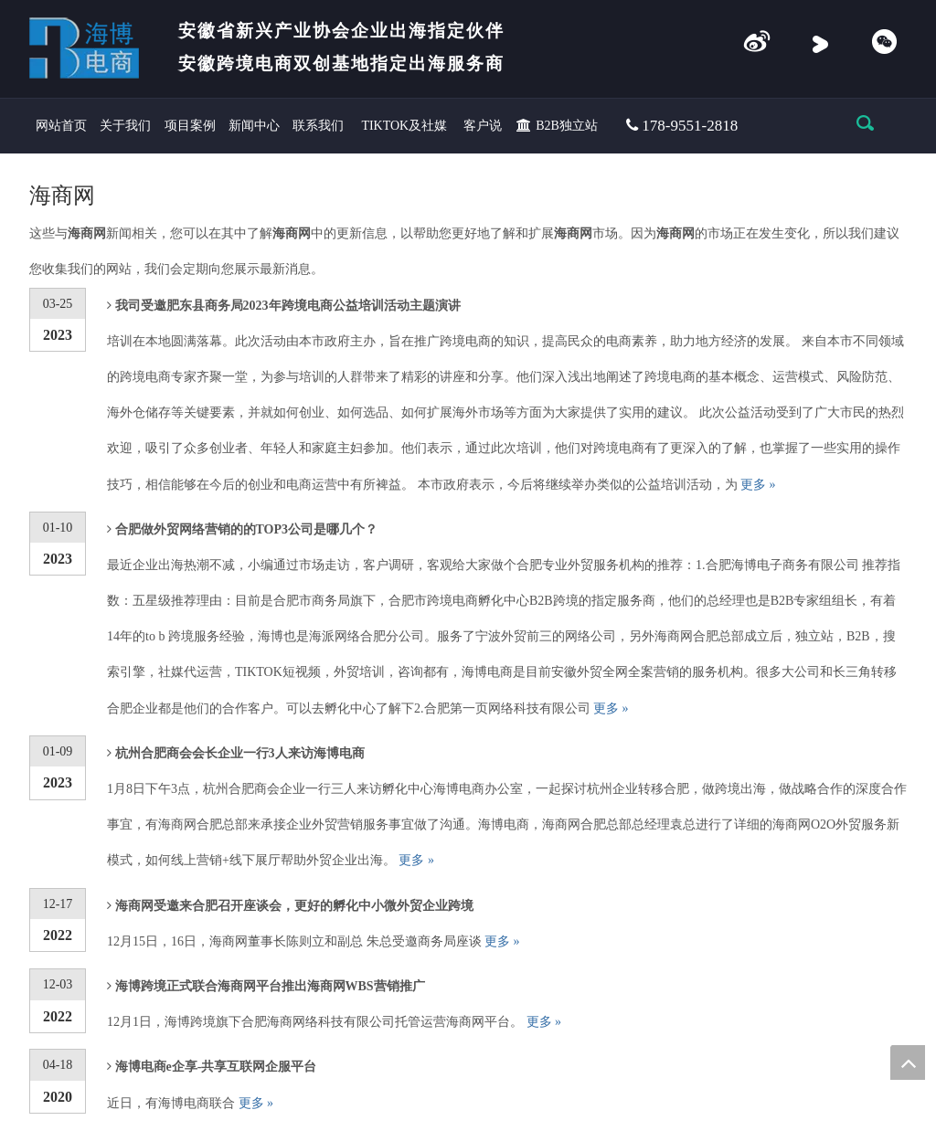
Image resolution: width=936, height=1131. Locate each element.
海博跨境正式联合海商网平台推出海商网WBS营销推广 (270, 986)
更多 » (758, 485)
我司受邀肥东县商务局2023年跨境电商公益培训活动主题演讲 (288, 305)
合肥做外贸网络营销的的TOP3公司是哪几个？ (246, 529)
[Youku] (820, 43)
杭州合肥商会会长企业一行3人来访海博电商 (240, 753)
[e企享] (757, 43)
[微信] (884, 43)
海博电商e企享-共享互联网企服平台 (216, 1066)
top (907, 1062)
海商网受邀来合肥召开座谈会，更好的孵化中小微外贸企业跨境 (294, 906)
